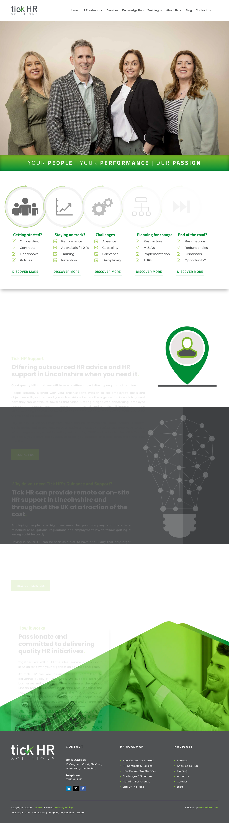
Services (112, 10)
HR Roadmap (90, 10)
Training (153, 10)
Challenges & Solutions (137, 776)
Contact (182, 781)
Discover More (25, 271)
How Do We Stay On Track (139, 771)
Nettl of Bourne (208, 807)
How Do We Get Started (138, 760)
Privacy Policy (64, 807)
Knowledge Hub (133, 10)
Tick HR (37, 807)
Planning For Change (136, 781)
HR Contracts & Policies (137, 765)
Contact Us (203, 10)
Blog (189, 10)
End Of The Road (133, 786)
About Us (172, 10)
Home (74, 10)
